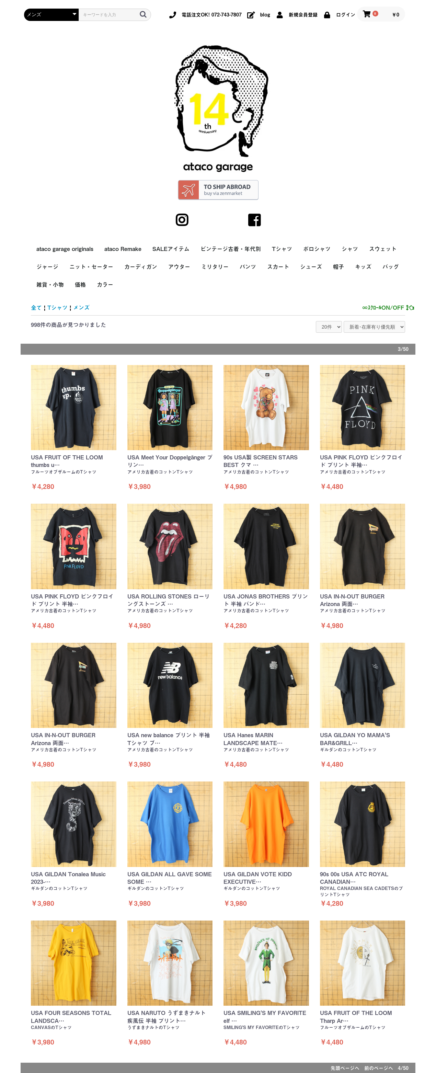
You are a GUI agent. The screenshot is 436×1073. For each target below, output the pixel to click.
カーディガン (140, 267)
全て (36, 307)
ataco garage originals (64, 249)
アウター (179, 267)
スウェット (383, 249)
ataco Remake (122, 249)
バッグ (390, 267)
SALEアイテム (171, 249)
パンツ (248, 267)
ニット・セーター (91, 267)
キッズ (363, 267)
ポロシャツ (317, 249)
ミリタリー (215, 267)
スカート (278, 267)
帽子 (338, 267)
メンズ (81, 307)
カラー (105, 284)
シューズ (311, 267)
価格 (80, 284)
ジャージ (47, 267)
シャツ (350, 249)
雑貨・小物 (50, 284)
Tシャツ (282, 249)
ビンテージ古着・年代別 (230, 249)
